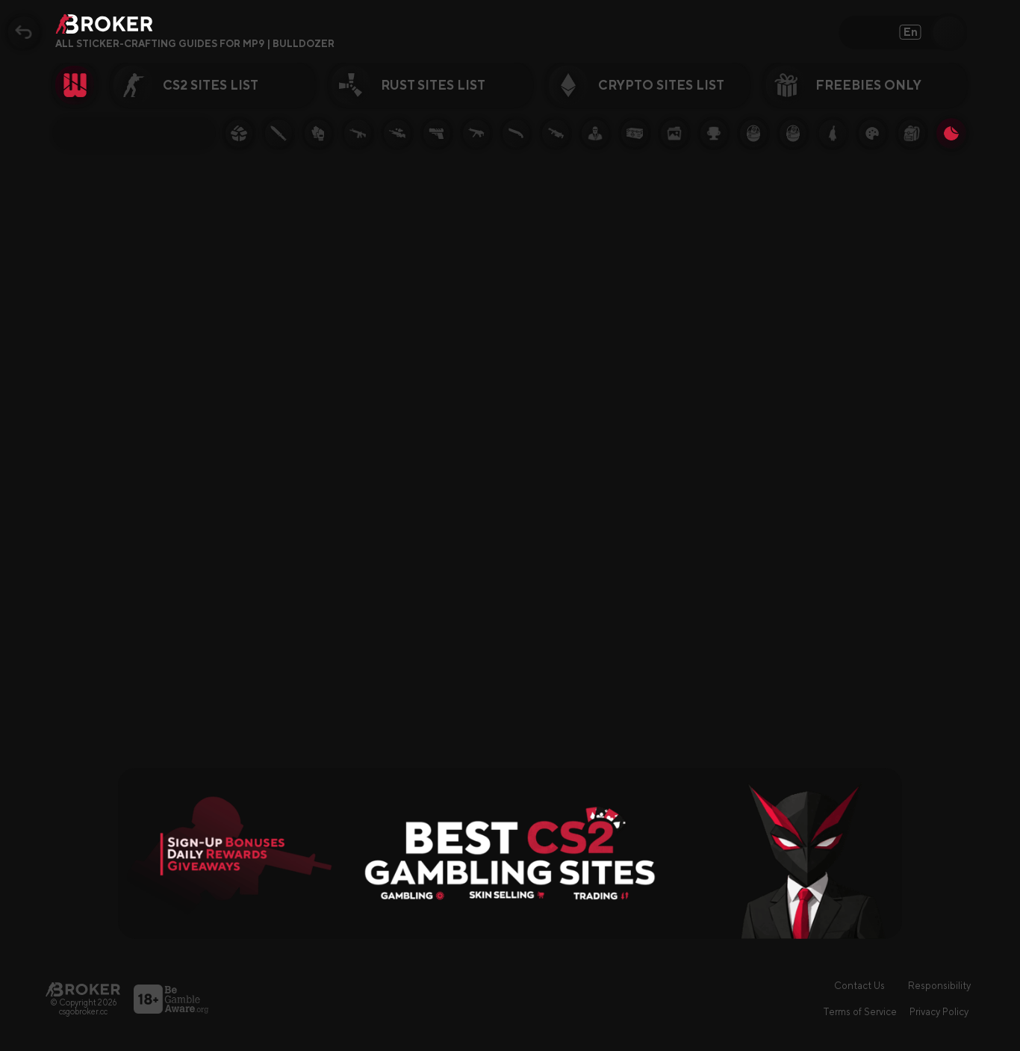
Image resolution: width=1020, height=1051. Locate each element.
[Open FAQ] (345, 44)
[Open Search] (949, 32)
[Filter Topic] (134, 133)
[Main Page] (83, 989)
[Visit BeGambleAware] (171, 999)
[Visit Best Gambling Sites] (510, 853)
